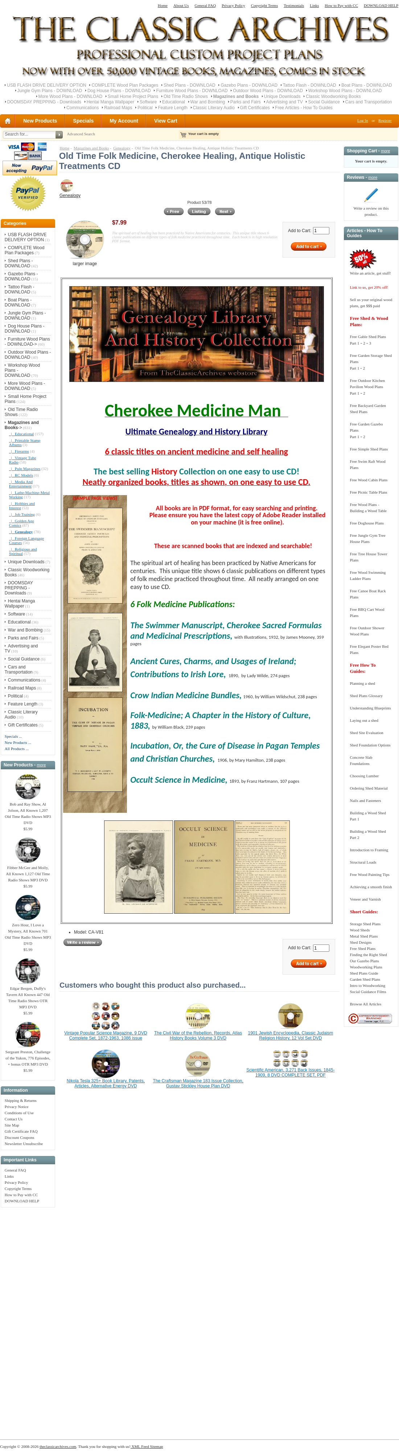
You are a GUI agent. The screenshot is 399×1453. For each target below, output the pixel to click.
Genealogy (122, 148)
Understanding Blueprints (370, 708)
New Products (40, 121)
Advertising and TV (284, 101)
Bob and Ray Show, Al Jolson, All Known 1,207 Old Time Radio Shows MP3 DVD (28, 811)
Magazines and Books (91, 148)
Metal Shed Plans (364, 936)
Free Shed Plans (362, 948)
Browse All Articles (365, 1004)
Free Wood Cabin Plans (368, 480)
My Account (124, 121)
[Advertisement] (28, 1319)
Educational (173, 101)
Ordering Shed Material (368, 788)
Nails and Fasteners (365, 800)
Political (144, 107)
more (41, 765)
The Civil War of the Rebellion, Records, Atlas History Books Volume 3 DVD (198, 1035)
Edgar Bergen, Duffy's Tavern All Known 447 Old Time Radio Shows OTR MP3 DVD (28, 995)
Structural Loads (363, 862)
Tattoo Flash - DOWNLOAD (309, 85)
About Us (181, 5)
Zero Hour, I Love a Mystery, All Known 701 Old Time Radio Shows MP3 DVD (28, 932)
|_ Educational (21, 434)
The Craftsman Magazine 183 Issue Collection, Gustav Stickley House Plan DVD (198, 1083)
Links (314, 5)
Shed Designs (360, 942)
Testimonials (294, 5)
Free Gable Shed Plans (368, 336)
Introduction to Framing (369, 850)
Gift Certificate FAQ (21, 1131)
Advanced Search (81, 134)
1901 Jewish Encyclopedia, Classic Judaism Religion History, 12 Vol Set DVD (290, 1035)
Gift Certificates (255, 107)
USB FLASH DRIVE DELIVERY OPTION (46, 85)
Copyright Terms (264, 5)
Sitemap (156, 1446)
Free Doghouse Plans (367, 523)
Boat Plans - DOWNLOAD (366, 85)
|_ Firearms (19, 451)
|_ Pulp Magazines (25, 468)
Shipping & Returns (21, 1100)
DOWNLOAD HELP (381, 5)
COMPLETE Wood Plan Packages (124, 85)
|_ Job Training (22, 514)
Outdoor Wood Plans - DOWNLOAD (268, 90)
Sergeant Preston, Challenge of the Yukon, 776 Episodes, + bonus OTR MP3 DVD (27, 1055)
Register (385, 120)
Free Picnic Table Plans (368, 492)
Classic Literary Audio (214, 107)
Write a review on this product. (370, 209)
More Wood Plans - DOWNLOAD (70, 96)
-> (22, 425)
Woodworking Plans (366, 967)
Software (148, 101)
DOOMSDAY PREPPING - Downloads (44, 101)
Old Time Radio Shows (186, 96)
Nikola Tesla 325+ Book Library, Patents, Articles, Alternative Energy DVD (106, 1083)
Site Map (12, 1125)
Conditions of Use (19, 1113)
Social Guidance (324, 101)
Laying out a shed (364, 720)
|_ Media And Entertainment (21, 483)
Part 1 (354, 343)
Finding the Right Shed (368, 954)
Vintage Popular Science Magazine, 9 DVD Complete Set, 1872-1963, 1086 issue (105, 1035)
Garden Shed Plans (365, 979)
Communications (82, 107)
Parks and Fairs (245, 101)
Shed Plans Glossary (366, 695)
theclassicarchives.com (58, 1446)
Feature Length (172, 107)
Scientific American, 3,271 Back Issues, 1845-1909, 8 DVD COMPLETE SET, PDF (290, 1072)
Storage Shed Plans (365, 924)
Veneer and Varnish (365, 899)
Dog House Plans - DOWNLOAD (119, 90)
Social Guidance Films (368, 991)
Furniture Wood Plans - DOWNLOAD (191, 90)
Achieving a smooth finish (371, 887)
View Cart (165, 121)
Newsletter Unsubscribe (24, 1143)
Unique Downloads (282, 96)
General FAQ (205, 5)
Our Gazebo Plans (364, 961)
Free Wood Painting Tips (369, 874)
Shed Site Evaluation (366, 732)
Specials (83, 121)
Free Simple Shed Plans (369, 449)
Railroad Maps (118, 107)
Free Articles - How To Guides (304, 107)
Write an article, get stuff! (370, 273)
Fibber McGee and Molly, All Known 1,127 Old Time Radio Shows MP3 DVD (28, 871)
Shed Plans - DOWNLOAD (189, 85)
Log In (362, 120)
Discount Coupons (19, 1137)
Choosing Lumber (364, 776)
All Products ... (17, 748)
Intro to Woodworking (367, 985)
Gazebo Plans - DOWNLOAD (249, 85)
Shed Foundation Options (370, 745)
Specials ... (13, 736)
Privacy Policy (233, 5)
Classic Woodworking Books (333, 96)
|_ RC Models (21, 475)
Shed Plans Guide (364, 973)
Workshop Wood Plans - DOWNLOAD (345, 90)
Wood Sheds (360, 930)
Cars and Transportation (368, 101)
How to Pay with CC (341, 5)
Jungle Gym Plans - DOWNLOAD (49, 90)
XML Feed (140, 1446)
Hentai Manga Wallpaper (111, 101)
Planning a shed (362, 683)
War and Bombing (207, 101)
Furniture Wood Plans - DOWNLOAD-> (27, 342)
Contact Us (13, 1119)
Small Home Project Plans (133, 96)
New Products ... (18, 742)
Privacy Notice (17, 1106)
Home (163, 5)
